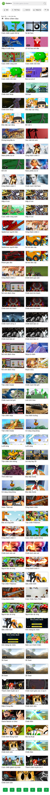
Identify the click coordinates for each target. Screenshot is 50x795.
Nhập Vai (38, 10)
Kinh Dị (28, 10)
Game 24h (3, 16)
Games (6, 3)
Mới (7, 10)
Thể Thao (17, 10)
